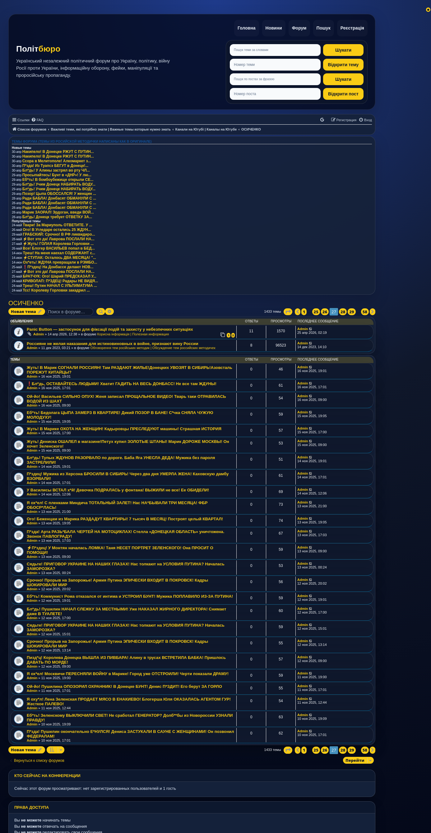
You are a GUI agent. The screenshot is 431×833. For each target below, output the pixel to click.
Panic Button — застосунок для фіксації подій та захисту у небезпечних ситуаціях (110, 327)
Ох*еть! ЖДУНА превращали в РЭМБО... (60, 261)
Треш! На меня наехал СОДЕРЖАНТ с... (59, 251)
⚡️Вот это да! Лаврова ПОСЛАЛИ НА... (58, 237)
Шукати (343, 48)
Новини (271, 27)
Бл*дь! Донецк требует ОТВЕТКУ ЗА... (57, 215)
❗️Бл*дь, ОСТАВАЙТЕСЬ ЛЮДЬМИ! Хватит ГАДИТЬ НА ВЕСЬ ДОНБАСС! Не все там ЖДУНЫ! (121, 382)
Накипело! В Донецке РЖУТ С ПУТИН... (58, 150)
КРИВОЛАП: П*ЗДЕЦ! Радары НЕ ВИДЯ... (60, 279)
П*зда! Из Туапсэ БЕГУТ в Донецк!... (55, 164)
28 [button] (343, 310)
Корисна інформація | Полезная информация (133, 332)
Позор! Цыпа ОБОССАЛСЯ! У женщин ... (59, 192)
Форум (297, 27)
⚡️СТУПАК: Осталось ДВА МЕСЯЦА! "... (59, 256)
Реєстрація (352, 27)
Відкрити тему (343, 63)
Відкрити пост (343, 92)
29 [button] (351, 310)
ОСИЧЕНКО (25, 301)
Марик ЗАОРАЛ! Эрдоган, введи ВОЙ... (58, 211)
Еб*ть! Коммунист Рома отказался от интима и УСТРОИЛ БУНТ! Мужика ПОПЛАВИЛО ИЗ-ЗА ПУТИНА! (130, 595)
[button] (288, 310)
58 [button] (365, 310)
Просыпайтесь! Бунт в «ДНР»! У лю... (56, 173)
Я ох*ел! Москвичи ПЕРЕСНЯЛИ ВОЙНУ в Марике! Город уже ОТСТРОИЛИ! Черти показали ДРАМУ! (128, 672)
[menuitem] (37, 118)
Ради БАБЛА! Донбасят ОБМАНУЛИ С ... (59, 197)
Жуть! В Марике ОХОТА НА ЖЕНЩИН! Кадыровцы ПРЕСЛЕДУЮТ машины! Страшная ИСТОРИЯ (124, 427)
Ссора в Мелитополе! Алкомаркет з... (56, 159)
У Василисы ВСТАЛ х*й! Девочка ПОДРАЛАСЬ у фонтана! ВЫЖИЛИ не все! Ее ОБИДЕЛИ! (118, 488)
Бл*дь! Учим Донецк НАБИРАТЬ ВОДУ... (58, 183)
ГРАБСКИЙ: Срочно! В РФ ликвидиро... (59, 233)
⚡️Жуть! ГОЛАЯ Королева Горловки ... (58, 242)
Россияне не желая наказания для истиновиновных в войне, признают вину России (112, 342)
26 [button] (324, 310)
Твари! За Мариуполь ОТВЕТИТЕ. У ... (57, 223)
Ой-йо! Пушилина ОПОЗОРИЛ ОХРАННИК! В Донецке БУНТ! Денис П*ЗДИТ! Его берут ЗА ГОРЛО (124, 685)
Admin (38, 332)
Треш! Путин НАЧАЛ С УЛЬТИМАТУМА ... (60, 284)
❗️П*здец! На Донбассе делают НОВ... (58, 265)
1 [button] (304, 310)
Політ (38, 48)
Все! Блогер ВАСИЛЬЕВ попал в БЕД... (59, 247)
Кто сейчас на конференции (47, 774)
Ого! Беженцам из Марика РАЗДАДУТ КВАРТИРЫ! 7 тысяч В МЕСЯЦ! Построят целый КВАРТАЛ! (125, 517)
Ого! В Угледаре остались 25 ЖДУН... (57, 228)
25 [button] (316, 310)
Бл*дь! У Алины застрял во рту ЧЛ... (56, 169)
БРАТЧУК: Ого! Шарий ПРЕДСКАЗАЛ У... (59, 275)
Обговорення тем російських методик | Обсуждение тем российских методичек (153, 346)
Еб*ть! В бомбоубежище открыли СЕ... (58, 178)
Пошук (323, 27)
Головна (244, 27)
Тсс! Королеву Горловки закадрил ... (56, 289)
